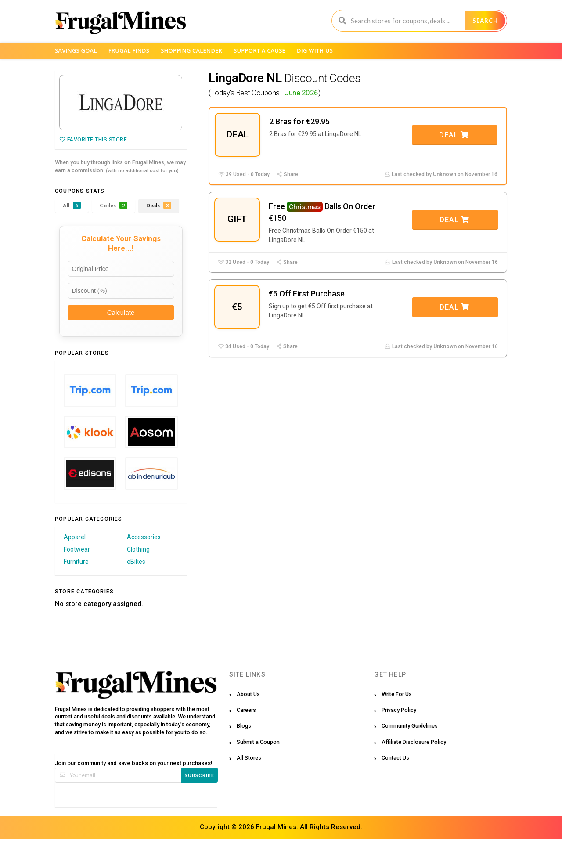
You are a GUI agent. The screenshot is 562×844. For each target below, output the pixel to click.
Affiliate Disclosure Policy (414, 742)
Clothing (138, 549)
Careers (246, 710)
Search (485, 20)
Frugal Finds (129, 50)
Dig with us (315, 50)
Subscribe (199, 775)
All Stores (249, 757)
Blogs (244, 725)
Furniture (76, 561)
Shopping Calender (191, 50)
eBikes (136, 561)
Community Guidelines (410, 725)
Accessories (144, 537)
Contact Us (395, 757)
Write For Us (397, 694)
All (72, 205)
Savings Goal (76, 50)
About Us (248, 694)
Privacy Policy (399, 710)
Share (287, 174)
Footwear (77, 549)
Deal (454, 135)
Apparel (75, 537)
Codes (113, 205)
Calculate (121, 312)
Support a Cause (259, 50)
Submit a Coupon (258, 742)
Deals (158, 205)
